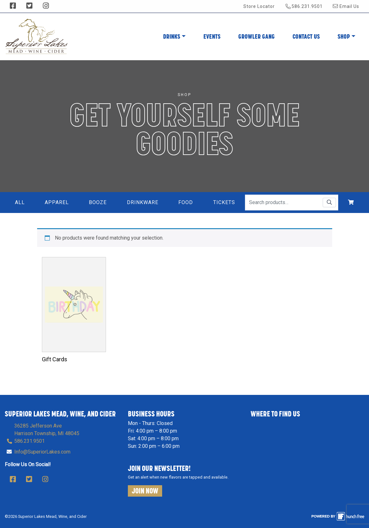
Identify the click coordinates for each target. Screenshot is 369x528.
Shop (344, 36)
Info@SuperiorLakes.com (42, 452)
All (20, 202)
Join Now (145, 491)
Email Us (346, 6)
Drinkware (142, 202)
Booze (98, 202)
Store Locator (259, 6)
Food (185, 202)
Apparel (57, 202)
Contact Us (306, 36)
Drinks (171, 36)
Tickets (224, 202)
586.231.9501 (304, 6)
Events (212, 36)
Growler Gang (256, 36)
